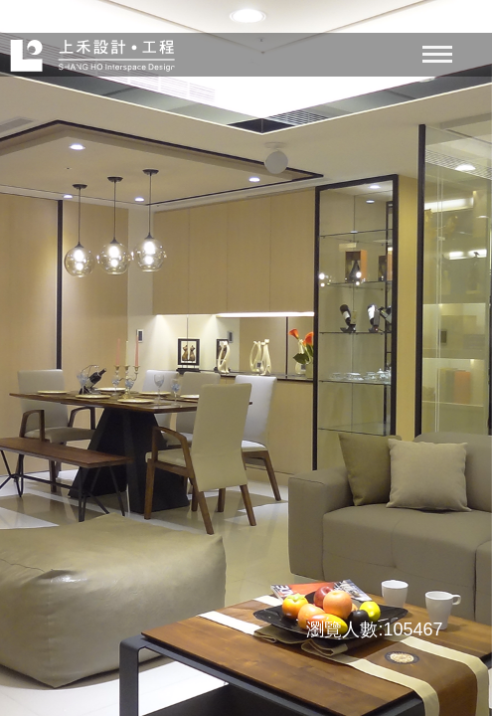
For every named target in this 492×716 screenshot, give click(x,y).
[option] (246, 358)
